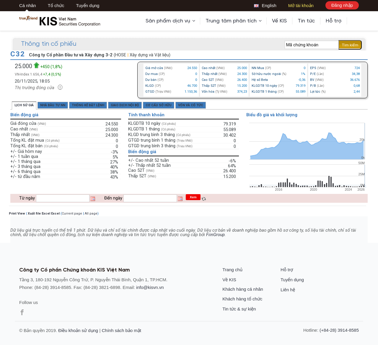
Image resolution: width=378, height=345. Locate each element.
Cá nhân (27, 5)
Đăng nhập (342, 5)
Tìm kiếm (350, 45)
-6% (232, 160)
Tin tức (306, 21)
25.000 (111, 129)
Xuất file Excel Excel (44, 213)
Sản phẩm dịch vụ (170, 21)
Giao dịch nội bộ (125, 105)
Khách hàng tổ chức (242, 298)
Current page (72, 213)
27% (114, 161)
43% (114, 176)
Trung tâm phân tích (234, 21)
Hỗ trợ (333, 21)
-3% (114, 151)
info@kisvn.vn (150, 287)
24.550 (111, 123)
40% (114, 166)
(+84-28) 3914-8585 (339, 330)
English (265, 5)
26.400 (229, 170)
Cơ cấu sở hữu (159, 105)
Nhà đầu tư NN (52, 105)
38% (114, 171)
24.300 (111, 135)
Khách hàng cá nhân (242, 289)
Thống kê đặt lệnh (88, 105)
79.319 (229, 123)
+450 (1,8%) (48, 65)
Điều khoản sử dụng (78, 330)
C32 (18, 54)
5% (115, 156)
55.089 (229, 129)
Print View (17, 213)
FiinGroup (215, 234)
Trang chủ (232, 269)
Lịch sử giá (24, 105)
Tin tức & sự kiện (239, 308)
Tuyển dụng (87, 5)
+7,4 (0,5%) (52, 74)
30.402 (229, 135)
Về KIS (279, 21)
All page (91, 213)
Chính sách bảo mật (121, 330)
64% (232, 165)
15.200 (229, 176)
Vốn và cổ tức (190, 105)
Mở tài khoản (301, 5)
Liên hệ (288, 289)
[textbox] (312, 45)
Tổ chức (56, 5)
